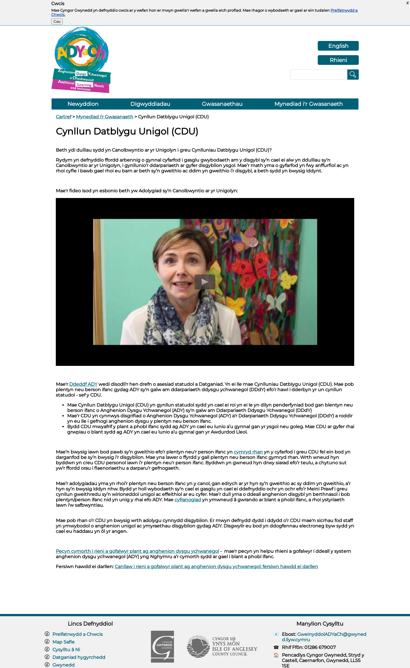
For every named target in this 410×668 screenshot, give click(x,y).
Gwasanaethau (222, 104)
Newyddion (83, 104)
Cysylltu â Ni (66, 649)
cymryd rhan (248, 452)
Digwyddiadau (150, 104)
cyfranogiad (188, 499)
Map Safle (63, 642)
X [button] (407, 3)
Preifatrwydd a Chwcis (77, 634)
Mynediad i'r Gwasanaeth (308, 104)
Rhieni (338, 60)
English (338, 45)
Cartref (63, 116)
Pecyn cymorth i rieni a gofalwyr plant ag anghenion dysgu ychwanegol (137, 551)
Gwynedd (63, 665)
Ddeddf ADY (83, 384)
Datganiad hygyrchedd (78, 657)
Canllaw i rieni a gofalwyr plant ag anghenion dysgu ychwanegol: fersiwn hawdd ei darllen (216, 566)
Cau (57, 21)
